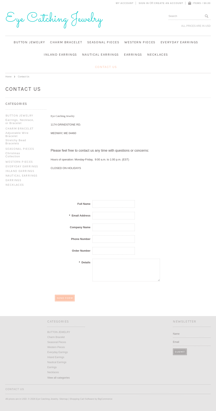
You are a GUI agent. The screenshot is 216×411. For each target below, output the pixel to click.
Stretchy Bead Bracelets (15, 142)
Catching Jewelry (53, 18)
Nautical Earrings (100, 54)
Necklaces (157, 54)
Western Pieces (139, 42)
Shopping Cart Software (82, 399)
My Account (125, 3)
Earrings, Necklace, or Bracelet (19, 121)
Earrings (133, 54)
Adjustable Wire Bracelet (17, 134)
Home (8, 76)
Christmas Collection (12, 155)
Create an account (168, 3)
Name (176, 333)
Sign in (144, 3)
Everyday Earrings (179, 42)
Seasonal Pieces (103, 42)
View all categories (58, 377)
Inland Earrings (60, 54)
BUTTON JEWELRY (29, 42)
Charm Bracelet (66, 42)
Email (176, 342)
